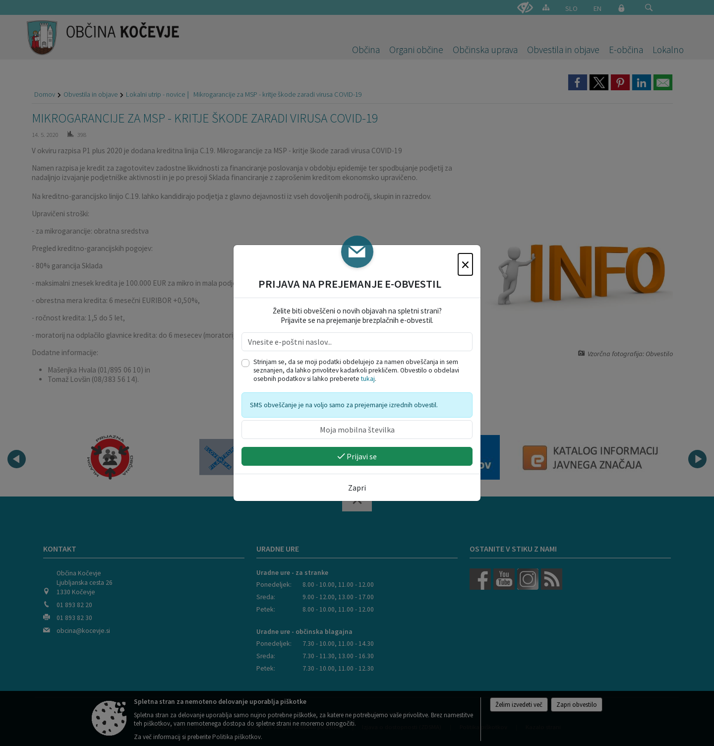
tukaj (368, 378)
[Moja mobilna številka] (357, 429)
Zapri (357, 488)
